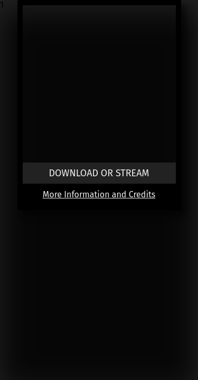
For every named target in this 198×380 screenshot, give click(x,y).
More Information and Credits (99, 194)
